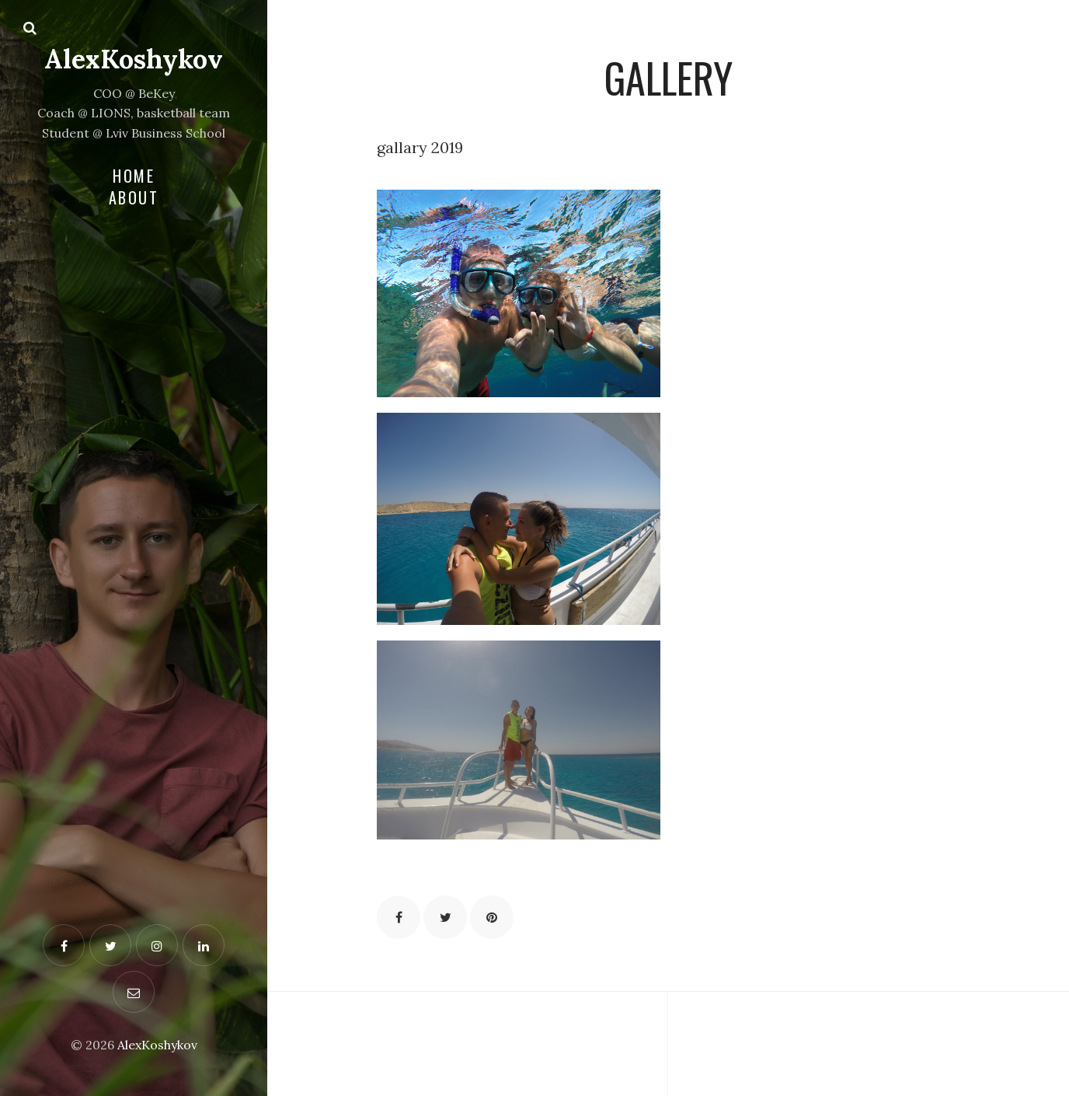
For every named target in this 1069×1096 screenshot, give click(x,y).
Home (134, 175)
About (134, 197)
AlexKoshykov (133, 58)
